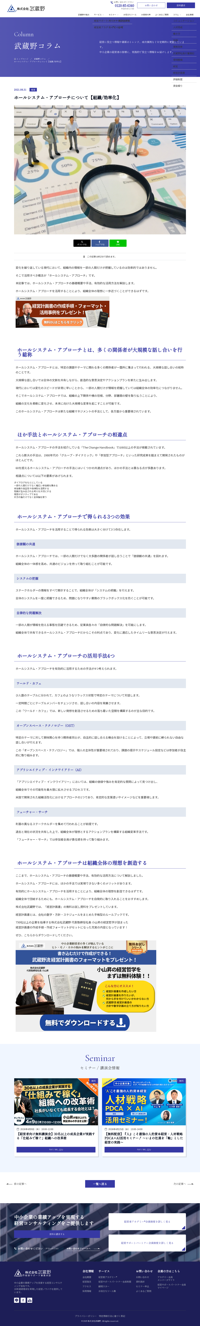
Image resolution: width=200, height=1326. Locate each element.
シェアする (100, 243)
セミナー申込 (142, 1286)
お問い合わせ (151, 5)
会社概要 (86, 1277)
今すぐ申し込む (56, 1149)
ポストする (82, 243)
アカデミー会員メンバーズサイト (166, 1278)
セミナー (114, 14)
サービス (99, 14)
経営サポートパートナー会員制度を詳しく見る (153, 1246)
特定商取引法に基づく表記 (112, 1316)
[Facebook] (23, 1300)
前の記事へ (20, 1184)
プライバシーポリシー (86, 1316)
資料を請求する (57, 1234)
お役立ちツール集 (107, 1291)
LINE (118, 243)
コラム (177, 14)
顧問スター (103, 1286)
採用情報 (86, 1291)
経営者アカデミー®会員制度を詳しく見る (154, 1224)
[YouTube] (29, 1300)
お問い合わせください (30, 1248)
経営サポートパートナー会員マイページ (172, 1286)
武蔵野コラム (40, 58)
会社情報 (189, 14)
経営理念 (86, 1281)
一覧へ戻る (100, 1184)
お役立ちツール (130, 14)
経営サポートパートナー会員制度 (114, 1281)
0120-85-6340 (124, 5)
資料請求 (181, 5)
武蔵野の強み (83, 14)
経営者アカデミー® (107, 1277)
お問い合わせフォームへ (78, 1248)
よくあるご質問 (161, 14)
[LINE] (16, 1300)
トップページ (22, 58)
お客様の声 (146, 14)
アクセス (86, 1286)
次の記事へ (179, 1184)
